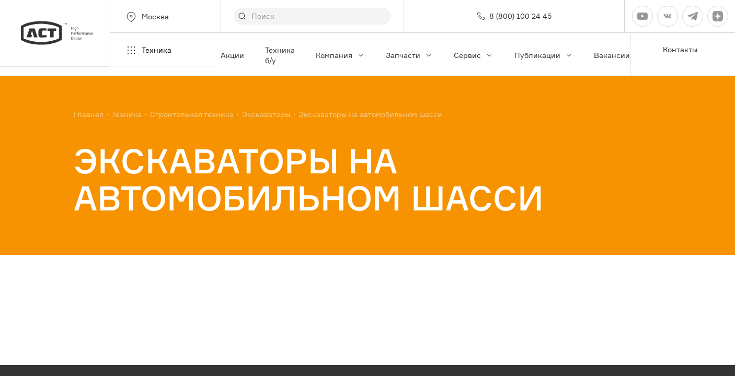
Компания (340, 55)
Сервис (473, 55)
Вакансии (612, 55)
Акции (232, 55)
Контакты (680, 49)
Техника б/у (280, 55)
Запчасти (409, 55)
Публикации (543, 55)
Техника (148, 50)
